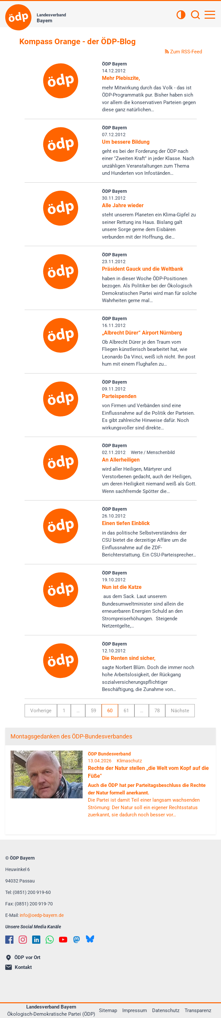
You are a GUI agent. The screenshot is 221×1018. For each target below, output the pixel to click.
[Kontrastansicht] (181, 15)
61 (126, 711)
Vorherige (40, 711)
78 (157, 711)
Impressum (134, 1010)
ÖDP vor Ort (23, 957)
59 (93, 711)
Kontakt (18, 967)
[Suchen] (195, 15)
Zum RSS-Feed (183, 52)
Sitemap (108, 1010)
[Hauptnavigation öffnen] (210, 15)
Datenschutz (165, 1010)
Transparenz (198, 1010)
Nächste (180, 711)
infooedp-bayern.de (42, 915)
